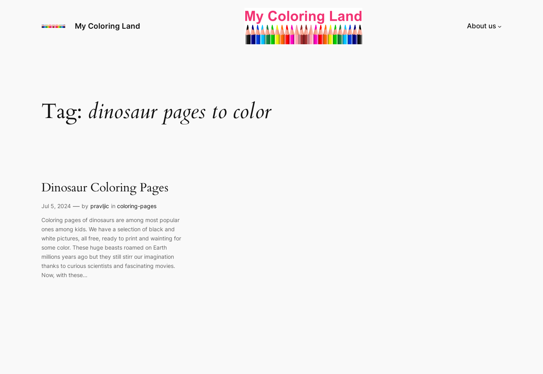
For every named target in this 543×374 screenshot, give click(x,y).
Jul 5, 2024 (56, 206)
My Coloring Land (107, 26)
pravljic (99, 206)
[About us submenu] (500, 26)
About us (481, 26)
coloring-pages (136, 206)
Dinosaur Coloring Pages (104, 188)
